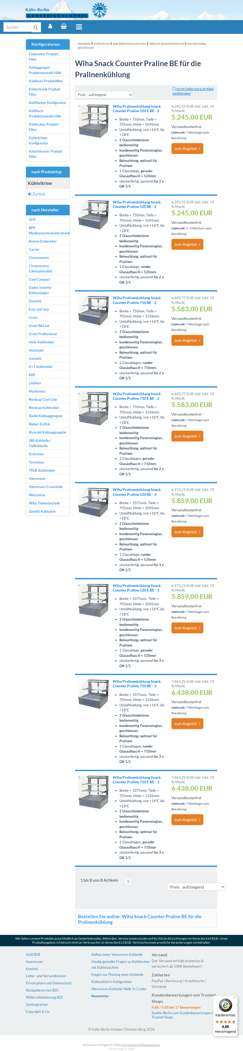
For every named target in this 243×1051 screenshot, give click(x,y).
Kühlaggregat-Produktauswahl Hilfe (45, 70)
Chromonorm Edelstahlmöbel (40, 268)
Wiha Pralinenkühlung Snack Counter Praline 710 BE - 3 (137, 683)
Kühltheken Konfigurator (47, 103)
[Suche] (17, 27)
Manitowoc (37, 391)
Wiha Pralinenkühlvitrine (166, 44)
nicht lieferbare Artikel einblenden (193, 91)
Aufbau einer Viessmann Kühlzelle (117, 954)
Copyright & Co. (38, 1011)
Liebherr (35, 383)
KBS (32, 375)
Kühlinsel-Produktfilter (46, 81)
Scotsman (36, 454)
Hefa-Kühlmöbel (41, 342)
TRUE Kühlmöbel (41, 470)
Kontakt (32, 969)
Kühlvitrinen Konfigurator (38, 140)
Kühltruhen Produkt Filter (44, 127)
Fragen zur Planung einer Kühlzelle (117, 974)
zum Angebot (187, 148)
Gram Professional (43, 334)
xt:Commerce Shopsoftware (140, 1045)
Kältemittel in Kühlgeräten (111, 982)
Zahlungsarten (37, 1004)
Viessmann (37, 478)
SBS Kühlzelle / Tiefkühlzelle (40, 443)
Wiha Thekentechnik (44, 503)
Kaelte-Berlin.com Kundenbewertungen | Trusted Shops (182, 1015)
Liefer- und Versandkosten (46, 976)
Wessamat (37, 495)
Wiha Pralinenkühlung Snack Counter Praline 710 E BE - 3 (137, 779)
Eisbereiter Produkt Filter (43, 56)
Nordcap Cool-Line (43, 399)
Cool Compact (39, 279)
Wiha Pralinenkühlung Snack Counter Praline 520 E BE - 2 (137, 108)
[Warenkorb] (63, 26)
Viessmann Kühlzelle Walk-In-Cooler (119, 989)
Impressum (34, 961)
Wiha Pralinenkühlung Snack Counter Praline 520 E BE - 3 (137, 587)
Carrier (34, 249)
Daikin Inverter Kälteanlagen (40, 290)
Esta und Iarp (39, 309)
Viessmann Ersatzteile (46, 487)
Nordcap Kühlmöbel (44, 408)
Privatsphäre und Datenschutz (49, 983)
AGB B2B (33, 954)
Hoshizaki (36, 350)
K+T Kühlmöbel (40, 367)
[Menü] (234, 999)
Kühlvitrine (102, 44)
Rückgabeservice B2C (42, 990)
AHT (32, 219)
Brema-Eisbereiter (43, 241)
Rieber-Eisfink (39, 424)
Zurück (36, 193)
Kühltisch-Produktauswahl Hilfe (45, 113)
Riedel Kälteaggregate (46, 416)
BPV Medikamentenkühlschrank (49, 230)
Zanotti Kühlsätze (42, 511)
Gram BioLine (39, 326)
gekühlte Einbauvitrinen (129, 44)
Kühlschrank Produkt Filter (44, 92)
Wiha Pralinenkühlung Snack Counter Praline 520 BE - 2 (137, 204)
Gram (33, 317)
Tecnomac (36, 462)
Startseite (84, 44)
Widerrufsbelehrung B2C (44, 997)
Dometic (35, 301)
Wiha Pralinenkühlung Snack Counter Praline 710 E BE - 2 (137, 396)
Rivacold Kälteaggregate (47, 432)
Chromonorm (39, 258)
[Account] (50, 26)
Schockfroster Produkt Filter (46, 154)
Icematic (35, 358)
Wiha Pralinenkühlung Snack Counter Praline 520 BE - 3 (137, 491)
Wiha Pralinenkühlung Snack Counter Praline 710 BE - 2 (137, 299)
